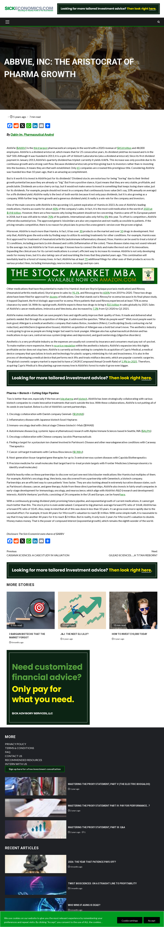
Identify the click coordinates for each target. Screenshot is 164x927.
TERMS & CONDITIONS (19, 748)
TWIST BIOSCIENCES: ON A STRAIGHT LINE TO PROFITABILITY (102, 883)
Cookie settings (128, 920)
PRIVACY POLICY (15, 744)
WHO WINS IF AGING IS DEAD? (84, 905)
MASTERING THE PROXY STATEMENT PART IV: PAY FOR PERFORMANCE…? (109, 805)
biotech (82, 398)
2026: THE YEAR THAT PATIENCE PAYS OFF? (92, 862)
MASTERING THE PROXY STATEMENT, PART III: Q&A (96, 827)
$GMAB (78, 413)
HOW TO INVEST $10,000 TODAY (129, 634)
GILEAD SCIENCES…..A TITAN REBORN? (120, 553)
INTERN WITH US (16, 763)
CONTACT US (13, 755)
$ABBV (21, 147)
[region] (82, 919)
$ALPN (146, 430)
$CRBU (77, 451)
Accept (151, 920)
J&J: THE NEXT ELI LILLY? (74, 634)
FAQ (7, 751)
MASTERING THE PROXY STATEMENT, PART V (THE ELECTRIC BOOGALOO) (109, 784)
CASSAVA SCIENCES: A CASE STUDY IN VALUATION (44, 553)
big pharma (66, 398)
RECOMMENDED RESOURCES (23, 759)
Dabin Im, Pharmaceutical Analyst (32, 134)
